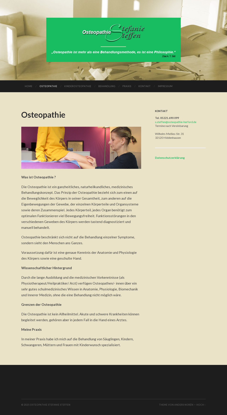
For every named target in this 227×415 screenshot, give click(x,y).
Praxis (127, 86)
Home (28, 86)
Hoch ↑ (201, 404)
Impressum (165, 86)
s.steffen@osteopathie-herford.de (175, 122)
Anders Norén (183, 404)
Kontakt (145, 86)
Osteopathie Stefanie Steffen (50, 404)
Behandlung (106, 86)
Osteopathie (48, 86)
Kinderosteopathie (77, 86)
